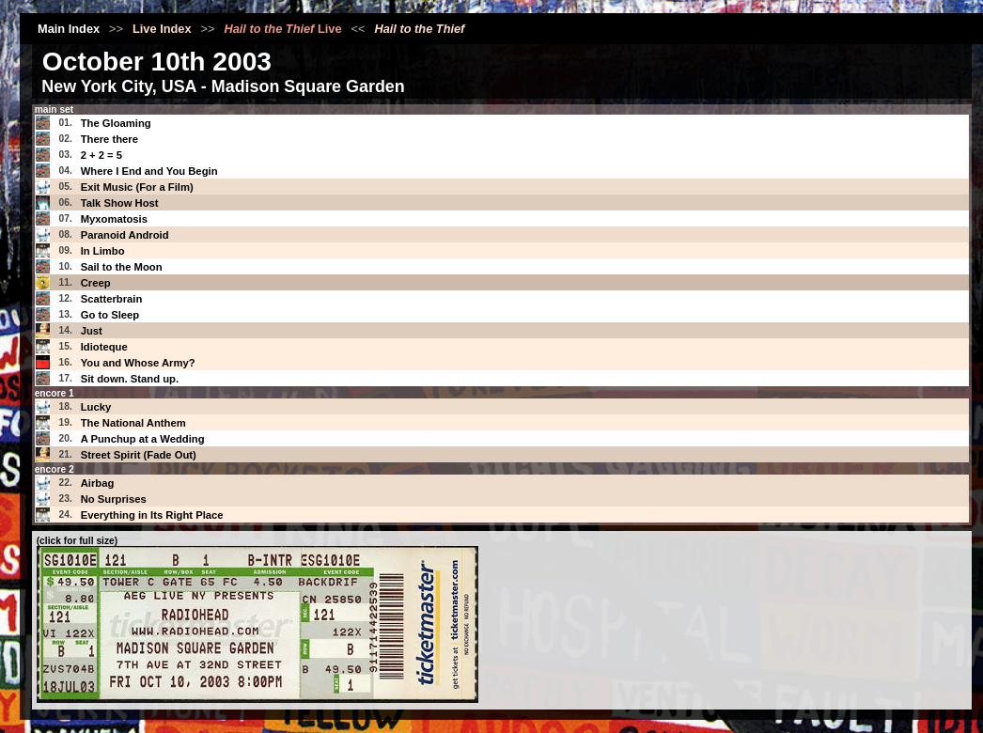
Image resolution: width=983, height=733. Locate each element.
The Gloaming (116, 123)
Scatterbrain (112, 298)
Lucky (96, 407)
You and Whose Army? (138, 362)
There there (109, 139)
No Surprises (114, 499)
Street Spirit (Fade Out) (138, 454)
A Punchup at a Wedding (143, 438)
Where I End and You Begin (149, 171)
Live (282, 29)
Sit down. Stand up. (130, 378)
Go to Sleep (110, 314)
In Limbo (103, 251)
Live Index (162, 29)
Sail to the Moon (122, 267)
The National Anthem (133, 423)
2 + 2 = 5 (101, 155)
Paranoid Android (125, 235)
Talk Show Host (120, 203)
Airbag (98, 483)
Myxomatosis (114, 219)
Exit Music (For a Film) (137, 187)
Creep (96, 283)
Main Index (69, 29)
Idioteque (104, 346)
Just (91, 330)
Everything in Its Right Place (152, 515)
